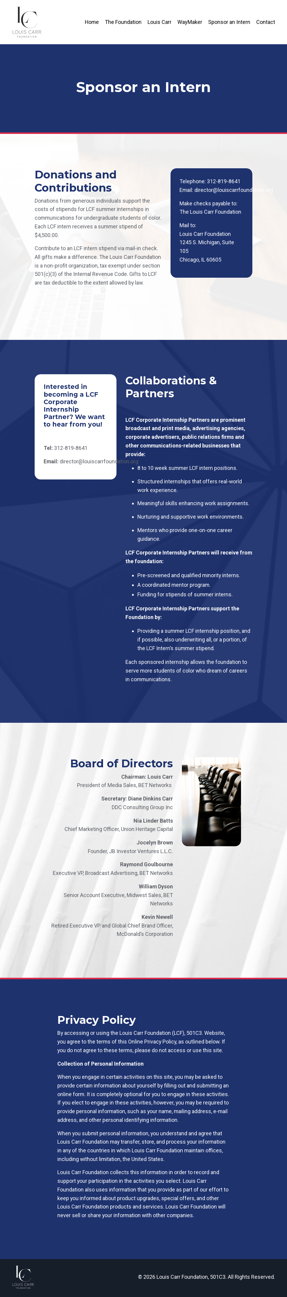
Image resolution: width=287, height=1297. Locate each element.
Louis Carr (159, 22)
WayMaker (189, 22)
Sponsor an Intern (229, 22)
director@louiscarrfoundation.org (234, 190)
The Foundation (123, 22)
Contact (265, 22)
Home (91, 22)
